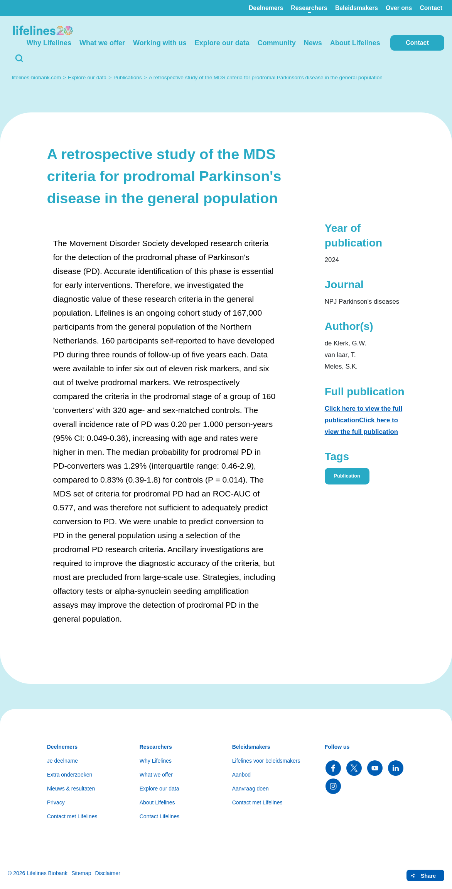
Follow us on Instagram (333, 786)
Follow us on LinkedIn (395, 768)
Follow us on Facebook (333, 768)
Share (428, 876)
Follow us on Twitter (354, 768)
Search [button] (19, 58)
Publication (347, 476)
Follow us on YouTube (375, 768)
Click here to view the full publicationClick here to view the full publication (363, 420)
